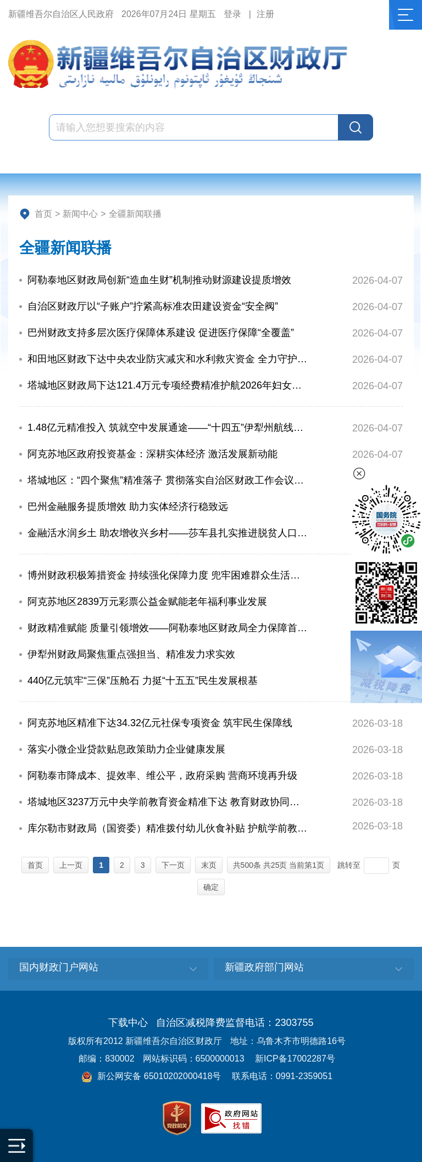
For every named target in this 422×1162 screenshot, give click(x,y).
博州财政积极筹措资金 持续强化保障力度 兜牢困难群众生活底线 (168, 575)
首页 (43, 213)
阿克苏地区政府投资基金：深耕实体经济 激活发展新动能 (152, 453)
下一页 (173, 865)
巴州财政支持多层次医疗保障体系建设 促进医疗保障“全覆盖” (160, 332)
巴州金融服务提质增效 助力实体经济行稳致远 (127, 506)
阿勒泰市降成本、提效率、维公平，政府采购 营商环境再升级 (162, 775)
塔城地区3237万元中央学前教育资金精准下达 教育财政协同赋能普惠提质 (168, 801)
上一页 (70, 865)
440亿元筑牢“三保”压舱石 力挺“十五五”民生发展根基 (142, 680)
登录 (232, 14)
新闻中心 (80, 213)
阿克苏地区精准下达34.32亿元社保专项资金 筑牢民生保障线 (159, 722)
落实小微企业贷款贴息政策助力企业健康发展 (126, 749)
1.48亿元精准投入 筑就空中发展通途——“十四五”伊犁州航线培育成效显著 (168, 427)
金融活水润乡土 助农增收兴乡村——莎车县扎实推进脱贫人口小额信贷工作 (168, 532)
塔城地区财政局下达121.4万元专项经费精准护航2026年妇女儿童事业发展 (168, 385)
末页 (208, 865)
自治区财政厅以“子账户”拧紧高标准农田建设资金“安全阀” (152, 306)
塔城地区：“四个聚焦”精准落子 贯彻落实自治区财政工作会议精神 (168, 480)
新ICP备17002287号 (295, 1058)
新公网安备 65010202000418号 (151, 1076)
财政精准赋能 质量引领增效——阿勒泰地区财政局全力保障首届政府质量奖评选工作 (168, 627)
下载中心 (128, 1022)
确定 (211, 887)
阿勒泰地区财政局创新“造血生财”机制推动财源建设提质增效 (159, 279)
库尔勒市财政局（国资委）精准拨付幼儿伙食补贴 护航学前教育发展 (168, 828)
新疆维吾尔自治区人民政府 (61, 14)
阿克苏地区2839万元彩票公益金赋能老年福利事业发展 (147, 601)
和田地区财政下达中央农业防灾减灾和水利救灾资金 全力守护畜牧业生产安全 (168, 358)
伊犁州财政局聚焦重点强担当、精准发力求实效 (131, 654)
